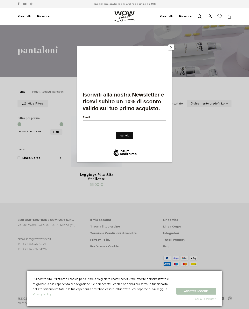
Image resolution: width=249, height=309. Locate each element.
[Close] (171, 47)
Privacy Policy (42, 294)
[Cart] (229, 16)
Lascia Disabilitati (204, 299)
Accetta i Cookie (196, 291)
